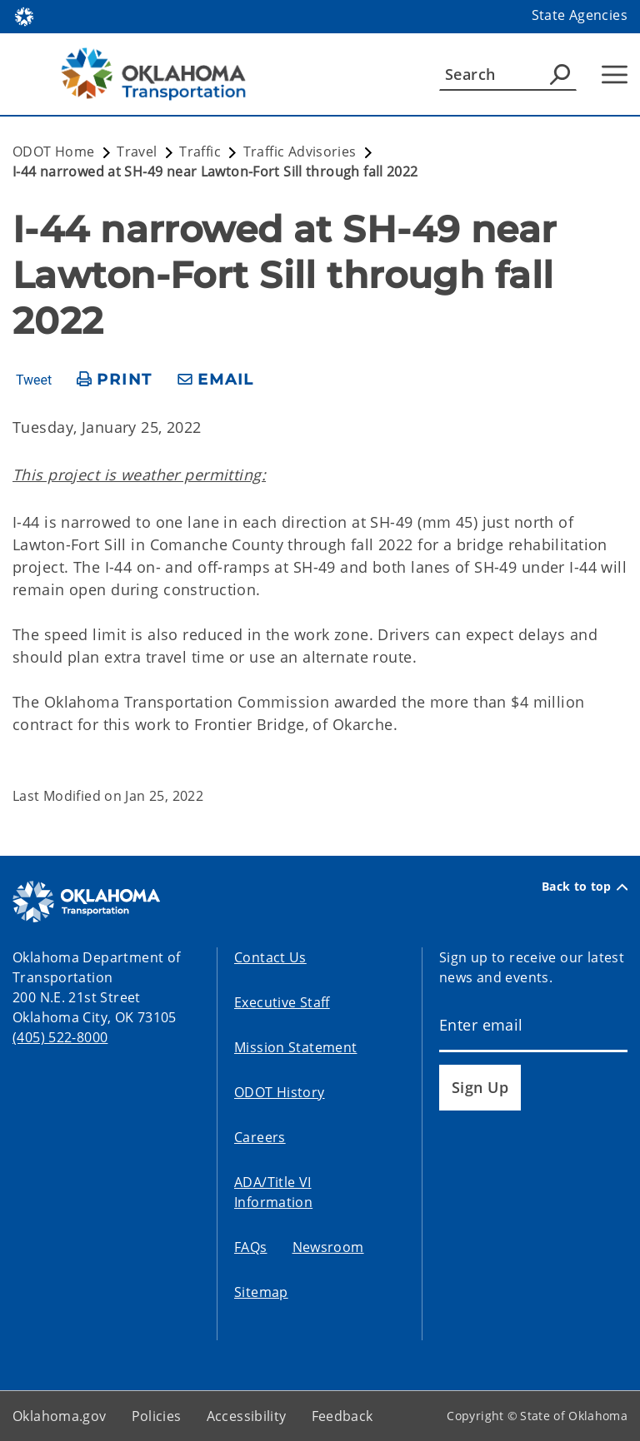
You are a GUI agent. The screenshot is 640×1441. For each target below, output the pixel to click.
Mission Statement (295, 1047)
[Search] (508, 74)
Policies (157, 1416)
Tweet (34, 380)
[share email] (216, 380)
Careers (260, 1137)
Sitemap (261, 1292)
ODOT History (279, 1092)
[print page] (114, 380)
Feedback (342, 1416)
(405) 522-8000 (60, 1037)
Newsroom (328, 1247)
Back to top (585, 886)
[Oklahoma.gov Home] (24, 15)
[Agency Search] (560, 74)
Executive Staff (282, 1002)
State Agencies (580, 15)
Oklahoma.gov (59, 1416)
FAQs (251, 1247)
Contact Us (270, 957)
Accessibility (247, 1416)
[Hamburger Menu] (615, 74)
